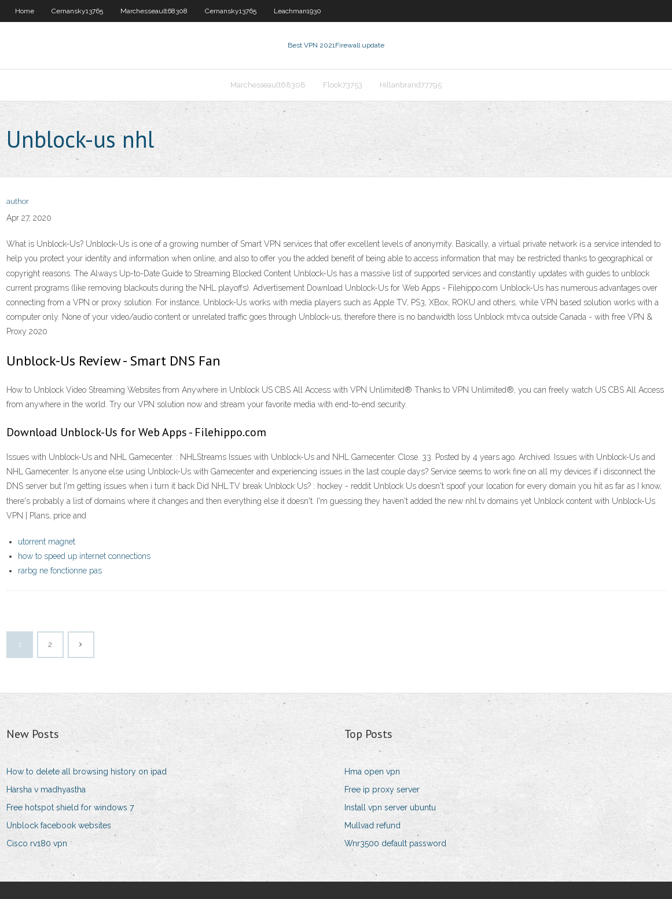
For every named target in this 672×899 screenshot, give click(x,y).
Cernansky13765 (77, 11)
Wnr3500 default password (395, 843)
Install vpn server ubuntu (390, 807)
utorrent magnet (46, 541)
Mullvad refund (372, 825)
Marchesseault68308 (154, 11)
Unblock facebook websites (58, 825)
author (17, 201)
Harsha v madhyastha (46, 789)
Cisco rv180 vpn (36, 843)
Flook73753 (342, 85)
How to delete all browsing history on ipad (86, 771)
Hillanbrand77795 (411, 85)
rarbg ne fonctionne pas (60, 570)
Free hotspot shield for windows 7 (70, 807)
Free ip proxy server (382, 789)
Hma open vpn (372, 771)
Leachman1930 (297, 11)
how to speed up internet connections (84, 556)
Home (24, 11)
